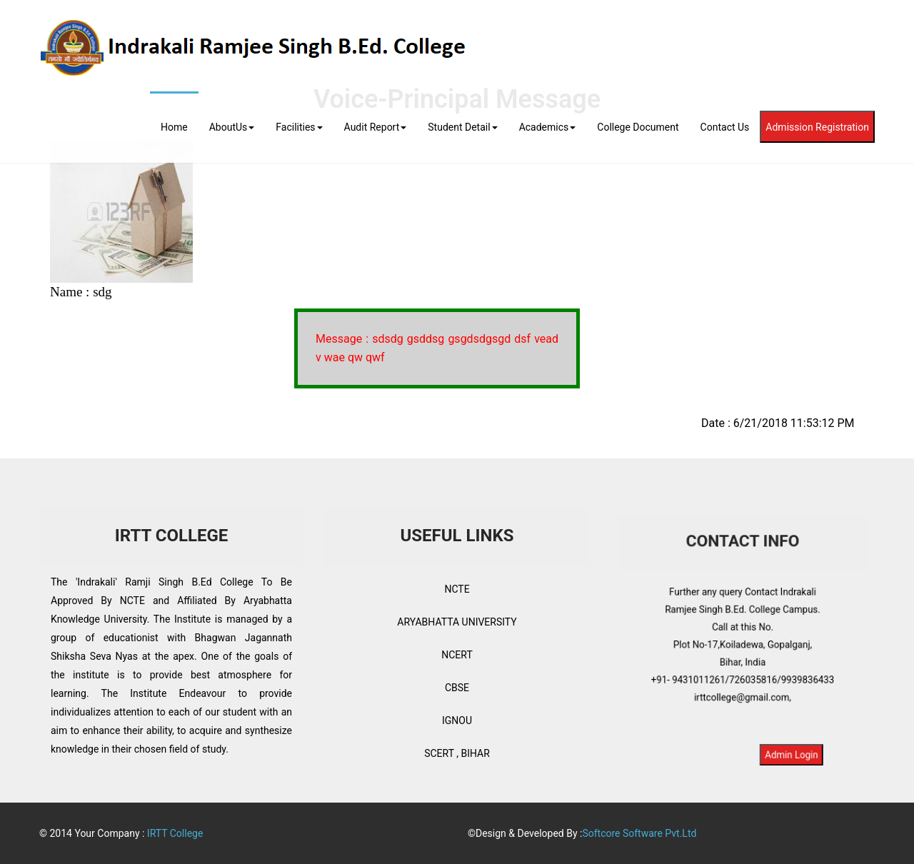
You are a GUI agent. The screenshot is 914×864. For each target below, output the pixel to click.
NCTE (456, 589)
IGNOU (457, 720)
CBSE (457, 687)
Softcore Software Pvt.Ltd (639, 833)
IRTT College (175, 833)
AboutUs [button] (232, 127)
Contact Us (725, 127)
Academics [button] (547, 127)
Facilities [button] (299, 127)
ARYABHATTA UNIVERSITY (456, 622)
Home (174, 127)
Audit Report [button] (375, 127)
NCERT (457, 654)
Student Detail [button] (462, 127)
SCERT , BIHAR (457, 753)
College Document (637, 127)
